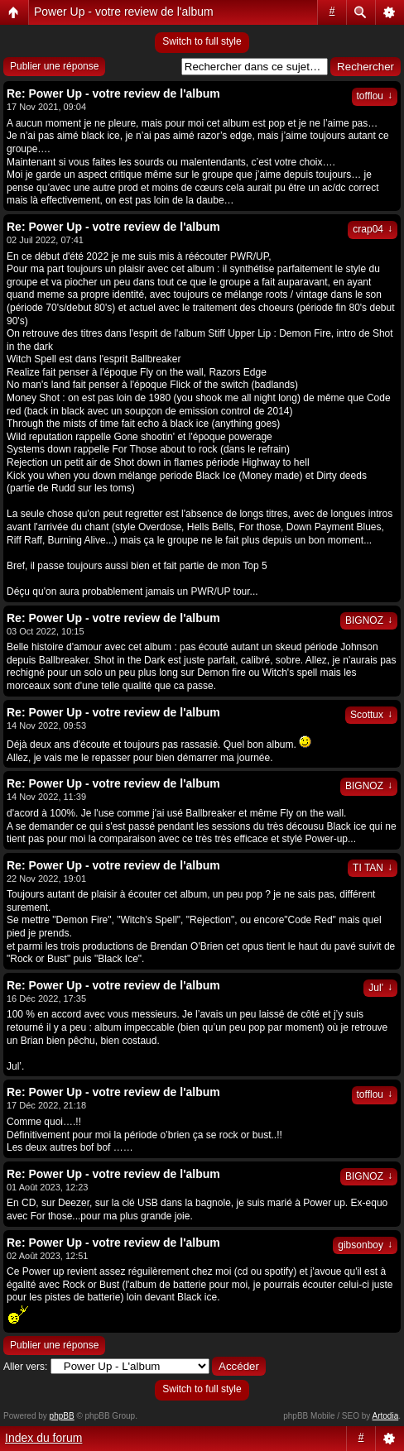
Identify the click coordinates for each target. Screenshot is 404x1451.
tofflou (374, 96)
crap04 (372, 229)
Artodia (386, 1415)
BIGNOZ (368, 620)
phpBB (62, 1415)
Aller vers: (25, 1366)
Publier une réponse (54, 66)
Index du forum (43, 1437)
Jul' (380, 988)
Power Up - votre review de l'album (124, 11)
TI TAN (372, 868)
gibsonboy (365, 1245)
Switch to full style (201, 41)
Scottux (371, 715)
